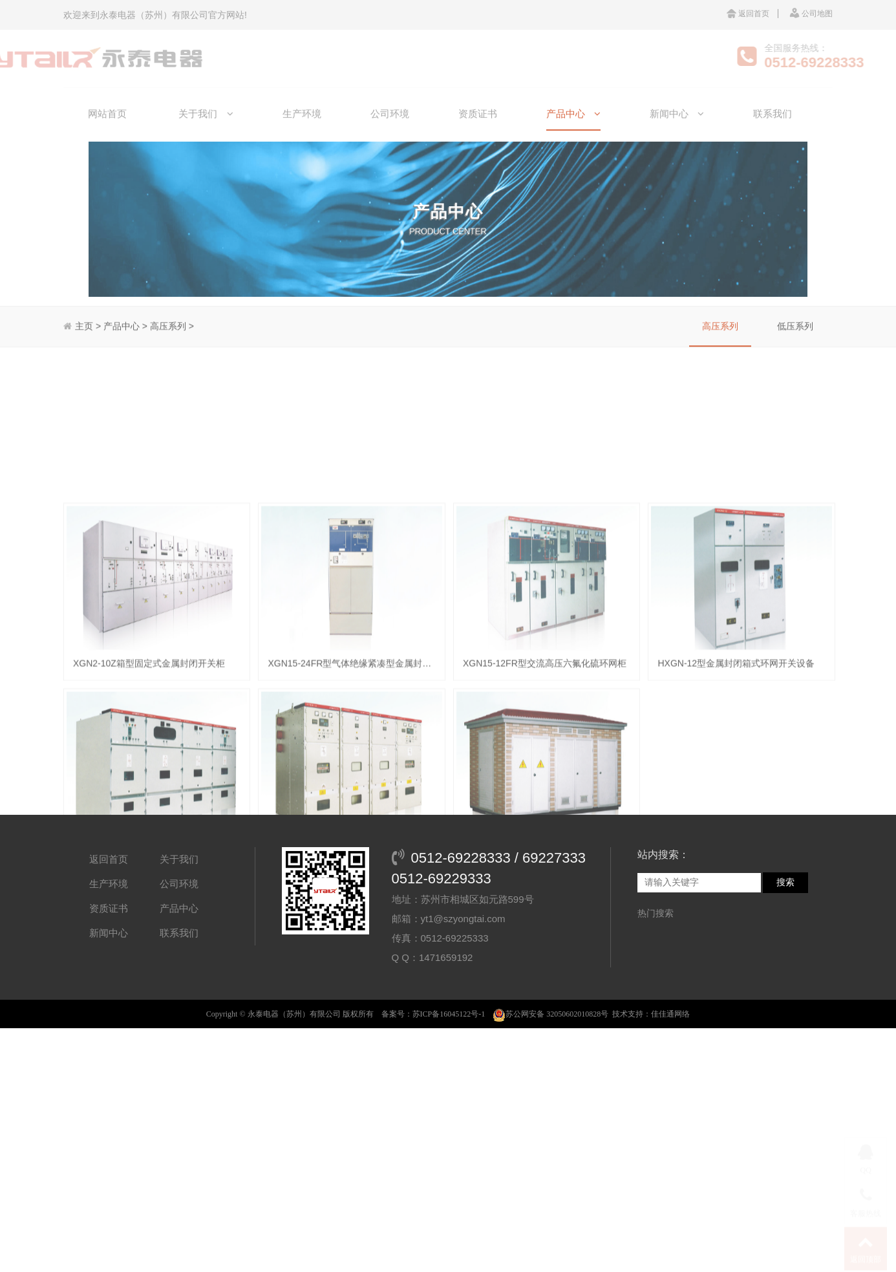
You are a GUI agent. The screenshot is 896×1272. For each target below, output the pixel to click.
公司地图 (811, 13)
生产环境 (108, 943)
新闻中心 (108, 992)
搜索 (785, 942)
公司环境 (179, 943)
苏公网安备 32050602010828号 (550, 1074)
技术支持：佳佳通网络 (651, 1074)
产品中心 (179, 968)
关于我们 (179, 919)
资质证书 (108, 968)
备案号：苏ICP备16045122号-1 (433, 1074)
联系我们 (179, 992)
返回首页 (748, 13)
